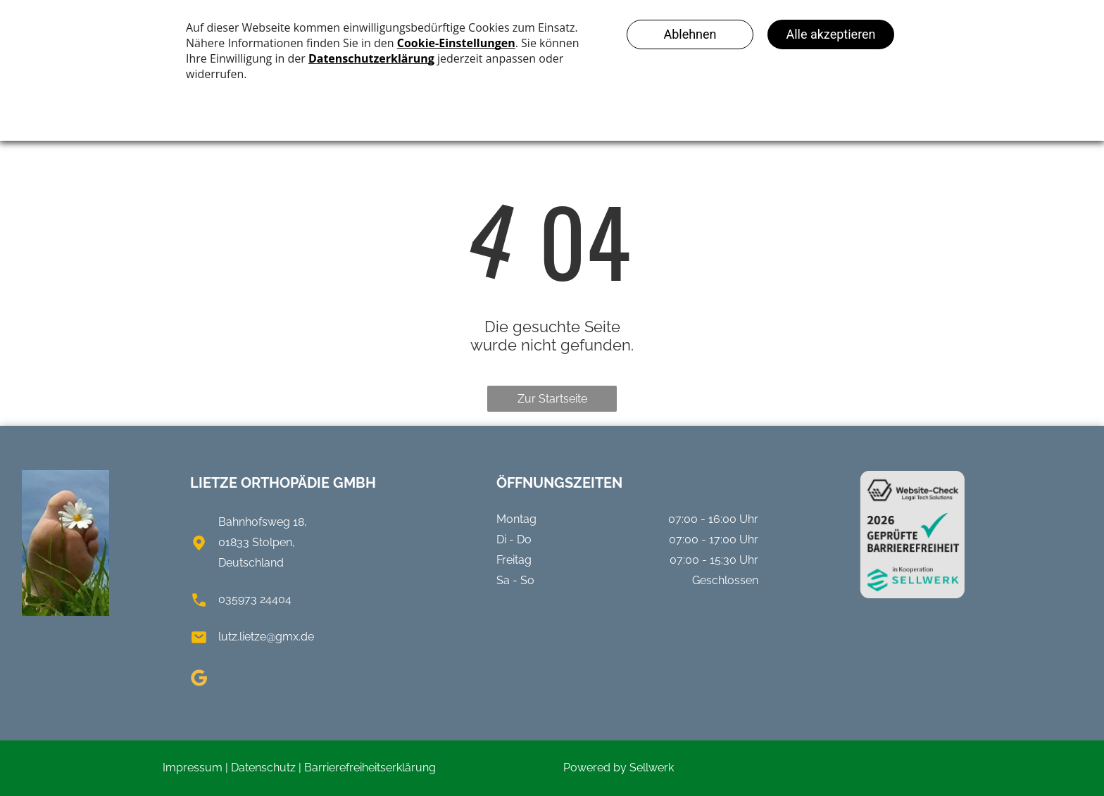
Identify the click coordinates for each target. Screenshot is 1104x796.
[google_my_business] (199, 680)
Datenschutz (263, 767)
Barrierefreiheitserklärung (370, 767)
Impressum (192, 767)
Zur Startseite (552, 398)
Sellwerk (651, 767)
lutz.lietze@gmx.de (266, 636)
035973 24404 (254, 599)
